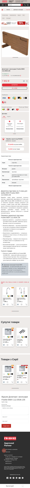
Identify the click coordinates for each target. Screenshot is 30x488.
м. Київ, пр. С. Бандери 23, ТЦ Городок (13, 456)
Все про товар (5, 15)
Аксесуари (8, 18)
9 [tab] (17, 311)
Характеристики (13, 15)
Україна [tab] (8, 116)
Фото (3, 18)
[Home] (5, 1)
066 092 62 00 (7, 451)
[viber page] (17, 478)
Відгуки (19, 15)
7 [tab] (16, 311)
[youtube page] (20, 478)
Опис (24, 15)
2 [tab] (13, 57)
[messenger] (23, 478)
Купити (15, 85)
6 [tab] (16, 57)
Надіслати (6, 426)
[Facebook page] (7, 478)
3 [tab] (13, 311)
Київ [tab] (4, 116)
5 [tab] (15, 57)
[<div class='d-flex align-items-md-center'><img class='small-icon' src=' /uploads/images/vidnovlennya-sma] (25, 98)
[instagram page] (13, 478)
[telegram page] (10, 478)
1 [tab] (12, 57)
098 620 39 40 (8, 463)
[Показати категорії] (23, 486)
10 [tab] (18, 311)
